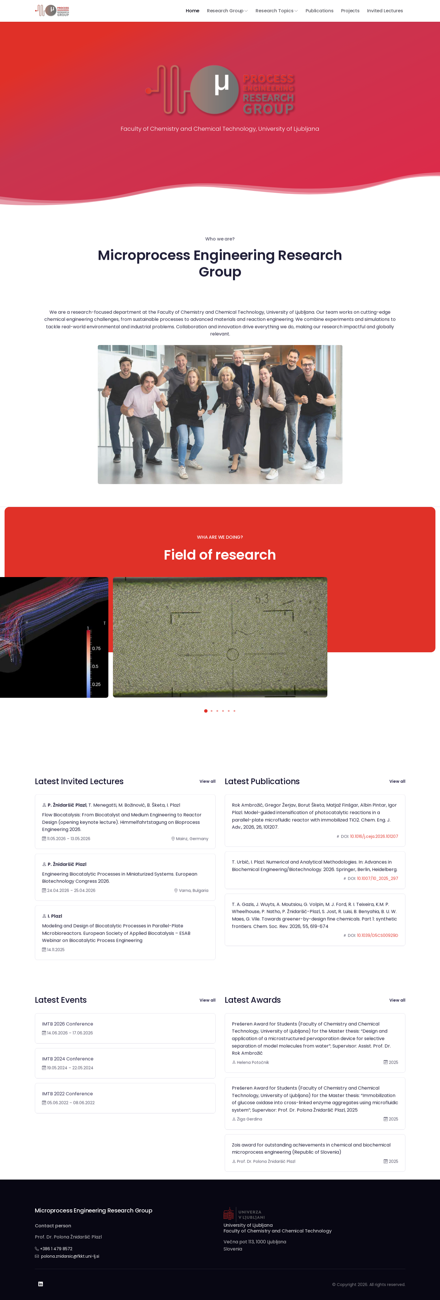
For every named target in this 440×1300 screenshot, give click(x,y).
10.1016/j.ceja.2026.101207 (374, 855)
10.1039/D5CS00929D (377, 954)
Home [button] (192, 10)
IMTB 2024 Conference (67, 1077)
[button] (206, 711)
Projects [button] (350, 10)
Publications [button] (320, 10)
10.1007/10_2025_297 (377, 897)
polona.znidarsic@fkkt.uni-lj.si (70, 1256)
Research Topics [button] (274, 10)
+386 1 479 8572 (56, 1249)
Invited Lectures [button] (385, 10)
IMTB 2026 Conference (67, 1042)
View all (208, 781)
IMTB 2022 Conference (67, 1112)
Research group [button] (225, 10)
